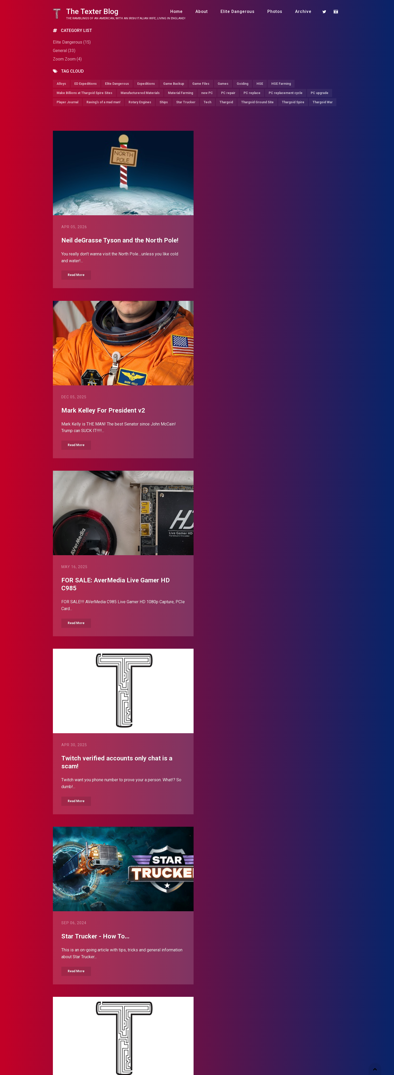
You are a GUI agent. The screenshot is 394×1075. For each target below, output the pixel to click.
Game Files (200, 84)
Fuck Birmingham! (237, 929)
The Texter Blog (92, 11)
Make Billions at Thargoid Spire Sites (84, 93)
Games (223, 84)
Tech (207, 102)
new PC (207, 93)
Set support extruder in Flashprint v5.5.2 (119, 929)
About (201, 11)
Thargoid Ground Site (257, 102)
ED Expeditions (85, 84)
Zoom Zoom (67, 59)
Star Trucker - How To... (95, 588)
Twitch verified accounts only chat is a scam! (267, 414)
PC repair (228, 93)
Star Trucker (185, 102)
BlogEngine (96, 1057)
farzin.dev (138, 1057)
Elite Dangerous (238, 11)
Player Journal (67, 102)
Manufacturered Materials (140, 93)
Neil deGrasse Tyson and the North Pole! (119, 240)
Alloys (61, 84)
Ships (163, 102)
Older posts (218, 998)
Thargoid (226, 102)
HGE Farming (281, 84)
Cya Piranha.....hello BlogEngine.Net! (113, 759)
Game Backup (173, 84)
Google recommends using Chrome (262, 759)
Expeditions (146, 84)
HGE (259, 84)
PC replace (252, 93)
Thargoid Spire (293, 102)
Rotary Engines (140, 102)
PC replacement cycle (286, 93)
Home (176, 11)
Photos (274, 11)
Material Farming (180, 93)
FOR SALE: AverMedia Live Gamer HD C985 (115, 414)
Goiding (242, 84)
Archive (303, 11)
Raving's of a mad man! (103, 102)
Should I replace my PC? (246, 588)
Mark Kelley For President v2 (254, 240)
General (64, 50)
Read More (76, 275)
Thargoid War (323, 102)
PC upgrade (319, 93)
